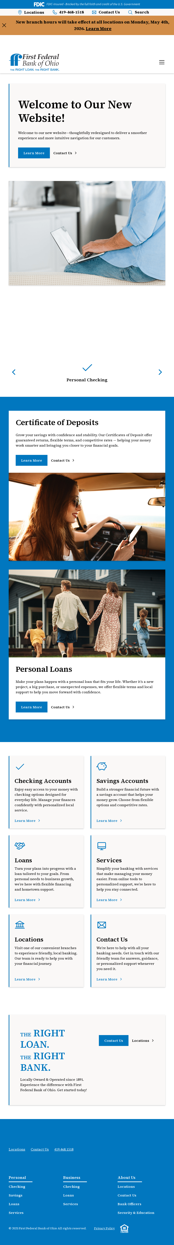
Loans (14, 1203)
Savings (15, 1195)
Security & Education (136, 1212)
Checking (17, 1186)
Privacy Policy (104, 1228)
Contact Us (113, 1040)
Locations (17, 1149)
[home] (34, 62)
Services (16, 1212)
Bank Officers (129, 1203)
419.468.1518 (63, 1149)
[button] (161, 62)
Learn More (98, 28)
